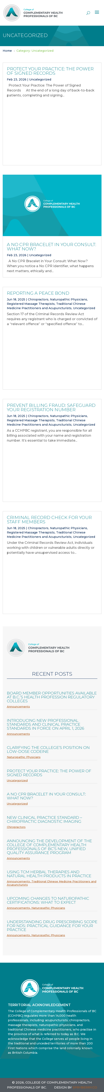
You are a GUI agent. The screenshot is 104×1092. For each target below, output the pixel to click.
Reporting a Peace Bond (38, 293)
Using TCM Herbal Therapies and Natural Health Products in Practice (49, 874)
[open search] (88, 12)
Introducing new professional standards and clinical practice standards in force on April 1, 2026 (45, 724)
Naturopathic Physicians (68, 299)
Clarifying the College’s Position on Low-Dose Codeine (48, 749)
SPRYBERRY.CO (85, 1087)
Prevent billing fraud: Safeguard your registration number (51, 407)
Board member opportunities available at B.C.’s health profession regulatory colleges (52, 697)
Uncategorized (40, 79)
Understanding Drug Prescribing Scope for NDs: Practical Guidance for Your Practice (52, 925)
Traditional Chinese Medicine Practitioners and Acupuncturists (51, 883)
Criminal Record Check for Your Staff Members (49, 519)
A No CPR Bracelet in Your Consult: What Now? (51, 246)
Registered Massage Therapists (31, 304)
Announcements (18, 706)
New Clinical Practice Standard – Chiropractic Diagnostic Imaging (44, 819)
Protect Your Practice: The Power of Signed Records (50, 71)
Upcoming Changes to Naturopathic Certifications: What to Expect (48, 900)
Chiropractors (38, 299)
